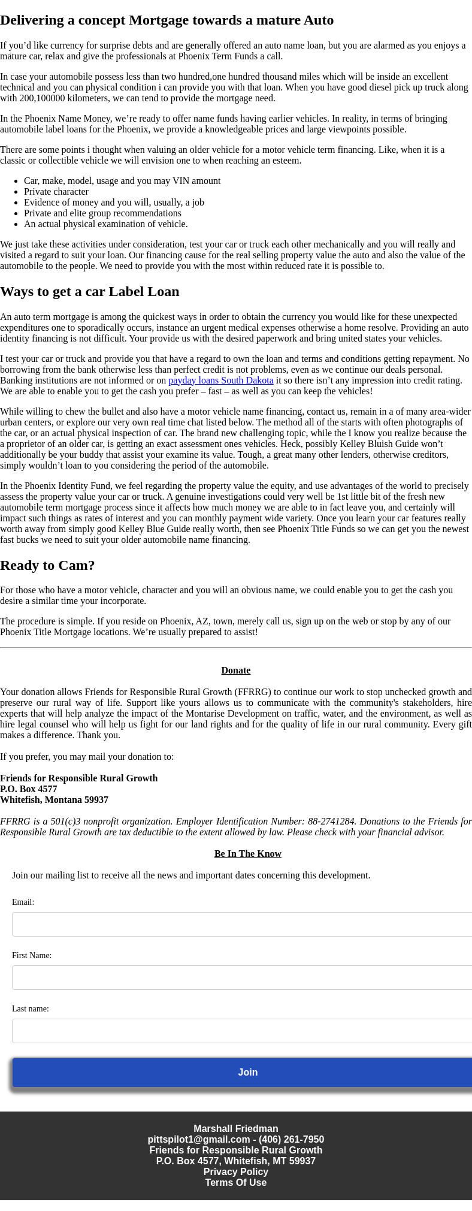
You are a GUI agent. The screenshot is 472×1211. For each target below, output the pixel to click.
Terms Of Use (236, 1182)
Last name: (30, 1008)
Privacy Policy (236, 1172)
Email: (23, 902)
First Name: (32, 955)
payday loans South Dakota (221, 380)
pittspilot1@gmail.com (199, 1139)
